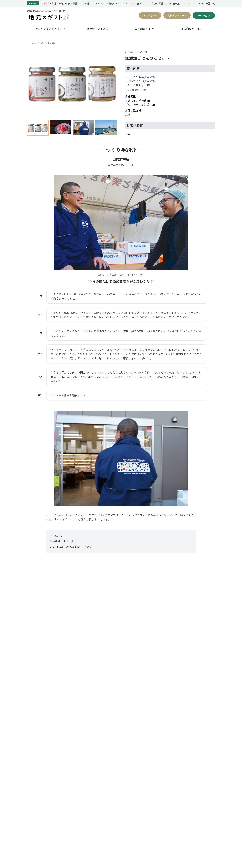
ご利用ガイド (144, 29)
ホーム (30, 43)
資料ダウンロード (177, 15)
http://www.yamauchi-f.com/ (74, 546)
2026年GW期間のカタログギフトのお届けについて (122, 3)
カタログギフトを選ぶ (50, 29)
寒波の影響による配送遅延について (170, 3)
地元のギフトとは (97, 29)
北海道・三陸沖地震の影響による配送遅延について (70, 3)
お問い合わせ (150, 15)
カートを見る (204, 15)
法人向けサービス (191, 29)
